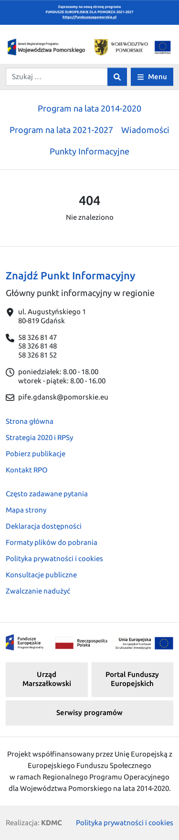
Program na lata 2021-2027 (61, 129)
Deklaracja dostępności (44, 526)
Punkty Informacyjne (89, 151)
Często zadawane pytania (47, 494)
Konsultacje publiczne (41, 575)
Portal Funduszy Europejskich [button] (132, 678)
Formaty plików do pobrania (51, 542)
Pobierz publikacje (35, 454)
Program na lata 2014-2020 (89, 108)
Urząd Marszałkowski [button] (46, 678)
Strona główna (29, 421)
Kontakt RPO (27, 470)
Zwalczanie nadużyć (38, 591)
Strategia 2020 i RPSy (39, 437)
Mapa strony (26, 510)
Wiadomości (145, 129)
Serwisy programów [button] (89, 712)
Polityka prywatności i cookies (54, 558)
